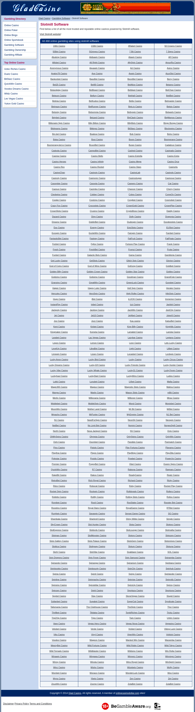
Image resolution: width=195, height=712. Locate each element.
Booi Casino (97, 139)
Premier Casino (59, 464)
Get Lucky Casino (59, 260)
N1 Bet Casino (173, 414)
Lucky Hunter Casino (173, 365)
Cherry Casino (173, 189)
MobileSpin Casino (97, 403)
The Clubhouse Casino (97, 607)
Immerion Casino (173, 299)
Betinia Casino (59, 101)
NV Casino (135, 431)
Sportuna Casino (173, 590)
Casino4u (173, 167)
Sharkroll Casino (97, 519)
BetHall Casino (135, 95)
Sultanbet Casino (59, 601)
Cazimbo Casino (97, 189)
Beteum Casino (59, 95)
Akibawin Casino (97, 57)
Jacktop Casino (97, 310)
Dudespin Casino (135, 222)
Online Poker (11, 30)
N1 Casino (59, 420)
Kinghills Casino (173, 326)
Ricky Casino (173, 480)
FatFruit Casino (135, 238)
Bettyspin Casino (135, 112)
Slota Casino (135, 524)
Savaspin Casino (97, 513)
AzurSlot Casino (173, 73)
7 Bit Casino (135, 51)
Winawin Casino (59, 656)
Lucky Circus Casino (173, 359)
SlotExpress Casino (59, 530)
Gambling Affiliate (13, 54)
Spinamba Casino (173, 557)
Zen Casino (135, 678)
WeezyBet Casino (59, 645)
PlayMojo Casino (135, 453)
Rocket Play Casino (173, 486)
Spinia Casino (59, 574)
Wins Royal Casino (135, 662)
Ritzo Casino (59, 486)
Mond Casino (135, 403)
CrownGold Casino (135, 205)
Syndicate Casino (173, 601)
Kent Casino (59, 326)
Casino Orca (173, 161)
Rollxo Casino (173, 497)
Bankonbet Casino (59, 79)
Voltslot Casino (173, 634)
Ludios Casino (173, 376)
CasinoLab (135, 172)
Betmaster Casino (173, 101)
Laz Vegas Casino (97, 337)
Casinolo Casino (173, 172)
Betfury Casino (97, 95)
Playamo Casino (173, 447)
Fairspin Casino (135, 233)
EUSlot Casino (173, 227)
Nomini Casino (135, 425)
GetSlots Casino (97, 260)
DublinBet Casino (97, 222)
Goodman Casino (135, 277)
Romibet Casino (59, 502)
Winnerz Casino (135, 656)
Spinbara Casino (173, 563)
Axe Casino (97, 73)
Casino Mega (135, 161)
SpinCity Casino (135, 568)
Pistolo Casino (97, 447)
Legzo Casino (59, 343)
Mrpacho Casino (59, 414)
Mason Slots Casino (135, 392)
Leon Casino (135, 343)
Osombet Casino (97, 442)
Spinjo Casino (135, 574)
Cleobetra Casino (59, 194)
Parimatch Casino (173, 442)
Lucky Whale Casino (97, 370)
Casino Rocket (97, 167)
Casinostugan (135, 178)
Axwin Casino (135, 73)
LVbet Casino (135, 381)
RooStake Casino (135, 502)
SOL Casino (173, 552)
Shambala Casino (59, 519)
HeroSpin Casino (97, 293)
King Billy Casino (135, 326)
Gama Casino (135, 255)
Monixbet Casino (173, 403)
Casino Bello (97, 156)
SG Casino (173, 513)
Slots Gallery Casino (59, 541)
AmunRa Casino (173, 62)
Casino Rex (59, 167)
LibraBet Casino (97, 348)
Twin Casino (135, 618)
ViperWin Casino (135, 634)
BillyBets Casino (135, 123)
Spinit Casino (97, 574)
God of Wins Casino (97, 266)
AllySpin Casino (135, 62)
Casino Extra (173, 156)
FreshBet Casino (97, 249)
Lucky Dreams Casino (59, 365)
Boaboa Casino (97, 134)
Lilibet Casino (173, 348)
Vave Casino (59, 623)
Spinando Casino (59, 563)
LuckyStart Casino (97, 376)
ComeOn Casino (173, 194)
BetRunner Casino (97, 106)
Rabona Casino (135, 469)
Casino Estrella (135, 156)
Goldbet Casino (173, 266)
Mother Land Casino (97, 409)
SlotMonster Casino (97, 535)
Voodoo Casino (59, 640)
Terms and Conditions (40, 703)
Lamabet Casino (135, 332)
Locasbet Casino (135, 354)
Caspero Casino (135, 183)
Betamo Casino (173, 84)
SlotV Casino (59, 552)
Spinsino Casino (59, 585)
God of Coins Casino (59, 266)
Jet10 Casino (97, 315)
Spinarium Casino (135, 563)
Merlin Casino (59, 398)
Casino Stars (135, 167)
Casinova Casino (173, 178)
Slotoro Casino (135, 535)
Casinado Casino (173, 150)
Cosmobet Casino (173, 200)
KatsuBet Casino (173, 321)
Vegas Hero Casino (97, 623)
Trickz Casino (173, 612)
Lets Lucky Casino (173, 343)
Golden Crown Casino (97, 271)
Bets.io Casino (135, 106)
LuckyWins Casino (135, 376)
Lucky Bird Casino (97, 359)
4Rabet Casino (135, 46)
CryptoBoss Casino (135, 211)
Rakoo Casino (97, 475)
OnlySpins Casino (135, 436)
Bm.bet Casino (59, 134)
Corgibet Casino (135, 200)
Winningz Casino (173, 656)
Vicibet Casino (135, 629)
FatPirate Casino (173, 238)
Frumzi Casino (135, 249)
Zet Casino (173, 678)
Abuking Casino (59, 57)
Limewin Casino (59, 354)
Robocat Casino (97, 486)
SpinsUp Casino (135, 585)
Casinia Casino (59, 156)
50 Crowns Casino (173, 46)
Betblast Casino (135, 90)
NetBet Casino (59, 425)
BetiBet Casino (173, 95)
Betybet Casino (59, 117)
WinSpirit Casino (173, 662)
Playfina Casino (59, 453)
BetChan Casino (173, 90)
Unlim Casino (173, 618)
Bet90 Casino (97, 84)
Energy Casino (97, 227)
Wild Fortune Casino (97, 645)
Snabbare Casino (135, 552)
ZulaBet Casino (173, 684)
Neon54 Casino (135, 420)
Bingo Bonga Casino (173, 123)
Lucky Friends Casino (135, 365)
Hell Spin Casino (135, 288)
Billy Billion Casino (97, 123)
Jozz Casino (97, 321)
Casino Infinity (97, 161)
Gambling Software (61, 18)
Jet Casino (59, 315)
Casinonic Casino (97, 178)
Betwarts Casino (173, 112)
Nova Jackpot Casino (97, 431)
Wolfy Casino (173, 667)
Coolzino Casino (97, 200)
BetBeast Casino (97, 90)
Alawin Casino (135, 57)
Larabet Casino (59, 337)
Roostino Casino (59, 508)
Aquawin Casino (97, 68)
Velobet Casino (59, 629)
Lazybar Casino (135, 337)
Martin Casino (97, 392)
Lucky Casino (135, 359)
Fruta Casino (173, 249)
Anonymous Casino (59, 68)
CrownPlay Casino (173, 205)
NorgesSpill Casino (173, 425)
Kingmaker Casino (59, 332)
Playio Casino (97, 453)
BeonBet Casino (135, 79)
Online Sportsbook (13, 40)
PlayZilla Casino (173, 453)
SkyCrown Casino (59, 524)
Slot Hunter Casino (97, 524)
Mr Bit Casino (135, 409)
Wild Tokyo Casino (173, 645)
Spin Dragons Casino (59, 557)
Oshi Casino (59, 442)
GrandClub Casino (173, 277)
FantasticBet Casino (59, 238)
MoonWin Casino (59, 409)
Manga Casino (59, 392)
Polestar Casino (59, 458)
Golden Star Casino (135, 271)
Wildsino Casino (135, 651)
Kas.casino (135, 321)
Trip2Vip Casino (59, 618)
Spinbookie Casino (59, 568)
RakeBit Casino (59, 475)
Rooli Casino (97, 502)
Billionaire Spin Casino (59, 123)
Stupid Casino (173, 596)
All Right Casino (97, 62)
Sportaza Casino (135, 590)
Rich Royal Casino (97, 480)
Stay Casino (97, 596)
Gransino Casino (59, 282)
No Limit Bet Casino (97, 425)
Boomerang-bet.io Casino (59, 145)
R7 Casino (97, 469)
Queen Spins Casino (173, 464)
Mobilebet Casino (59, 403)
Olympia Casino (97, 436)
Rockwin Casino (97, 491)
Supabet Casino (97, 601)
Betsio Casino (173, 106)
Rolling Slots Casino (135, 497)
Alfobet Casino (59, 62)
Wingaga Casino (97, 656)
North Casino (59, 431)
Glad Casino (44, 18)
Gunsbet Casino (173, 282)
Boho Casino (173, 134)
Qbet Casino (135, 464)
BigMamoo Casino (173, 117)
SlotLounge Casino (135, 530)
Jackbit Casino (173, 304)
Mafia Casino (173, 381)
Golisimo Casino (97, 277)
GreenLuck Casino (135, 282)
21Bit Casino (97, 46)
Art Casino (135, 68)
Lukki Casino (59, 381)
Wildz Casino (11, 93)
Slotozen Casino (173, 535)
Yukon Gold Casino (14, 103)
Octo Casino (173, 431)
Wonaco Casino (97, 673)
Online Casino (11, 25)
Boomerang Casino (173, 139)
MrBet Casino (173, 409)
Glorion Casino (173, 260)
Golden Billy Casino (59, 271)
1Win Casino (59, 46)
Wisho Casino (97, 667)
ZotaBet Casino (135, 684)
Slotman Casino (59, 535)
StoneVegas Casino (135, 596)
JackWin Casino (135, 310)
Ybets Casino (97, 678)
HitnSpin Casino (173, 293)
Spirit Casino (97, 590)
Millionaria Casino (97, 398)
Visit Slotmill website (50, 34)
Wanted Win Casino (135, 640)
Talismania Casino (59, 607)
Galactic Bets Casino (97, 255)
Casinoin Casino (97, 172)
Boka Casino (59, 139)
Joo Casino (59, 321)
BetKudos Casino (97, 101)
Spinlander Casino (173, 574)
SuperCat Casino (135, 601)
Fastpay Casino (97, 238)
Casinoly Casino (59, 178)
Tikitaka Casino (97, 612)
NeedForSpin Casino (97, 420)
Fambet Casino (173, 233)
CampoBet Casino (97, 150)
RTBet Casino (173, 508)
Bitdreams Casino (59, 128)
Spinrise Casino (135, 579)
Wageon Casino (97, 640)
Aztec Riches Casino (15, 69)
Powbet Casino (135, 458)
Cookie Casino (59, 200)
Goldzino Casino (59, 277)
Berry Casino (173, 79)
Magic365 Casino (59, 387)
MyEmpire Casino (135, 414)
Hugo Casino (59, 299)
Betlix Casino (135, 101)
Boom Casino (135, 139)
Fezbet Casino (59, 244)
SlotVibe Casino (97, 552)
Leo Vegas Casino (13, 98)
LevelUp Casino (59, 348)
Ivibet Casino (97, 304)
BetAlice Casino (135, 84)
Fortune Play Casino (135, 244)
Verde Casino (97, 629)
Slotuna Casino (173, 546)
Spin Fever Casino (97, 557)
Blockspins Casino (173, 128)
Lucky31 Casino (135, 370)
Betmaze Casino (59, 106)
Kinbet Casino (97, 326)
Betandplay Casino (59, 90)
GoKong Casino (135, 266)
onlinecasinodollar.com (127, 693)
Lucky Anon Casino (59, 359)
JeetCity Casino (173, 310)
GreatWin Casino (97, 282)
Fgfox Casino (97, 244)
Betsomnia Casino (97, 112)
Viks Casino (59, 634)
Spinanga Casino (97, 563)
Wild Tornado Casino (59, 651)
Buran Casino (135, 145)
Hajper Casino (59, 288)
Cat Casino (173, 183)
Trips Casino (97, 618)
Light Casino (135, 348)
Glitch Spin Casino (135, 260)
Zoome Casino (97, 684)
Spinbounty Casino (97, 568)
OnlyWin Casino (173, 436)
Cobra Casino (135, 194)
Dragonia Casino (173, 216)
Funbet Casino (59, 255)
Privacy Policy (21, 703)
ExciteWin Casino (97, 233)
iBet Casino (97, 299)
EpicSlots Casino (135, 227)
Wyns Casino (59, 678)
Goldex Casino (173, 271)
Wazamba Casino (173, 640)
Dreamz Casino (59, 222)
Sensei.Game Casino (135, 513)
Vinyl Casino (97, 634)
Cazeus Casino (59, 189)
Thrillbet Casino (59, 612)
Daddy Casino (173, 211)
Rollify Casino (97, 497)
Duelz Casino (11, 74)
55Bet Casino (59, 51)
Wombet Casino (59, 673)
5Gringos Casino (97, 51)
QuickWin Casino (59, 469)
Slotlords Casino (97, 530)
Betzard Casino (97, 117)
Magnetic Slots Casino (135, 387)
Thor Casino (173, 607)
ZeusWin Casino (59, 684)
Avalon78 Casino (59, 73)
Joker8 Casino (173, 315)
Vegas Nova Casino (135, 623)
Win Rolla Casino (173, 651)
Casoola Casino (97, 183)
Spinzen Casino (59, 590)
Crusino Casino (97, 211)
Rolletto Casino (59, 497)
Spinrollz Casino (173, 579)
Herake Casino (173, 288)
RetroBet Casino (59, 480)
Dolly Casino (135, 216)
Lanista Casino (173, 332)
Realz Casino (173, 475)
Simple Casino (173, 519)
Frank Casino (173, 244)
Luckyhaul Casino (59, 376)
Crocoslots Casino (97, 205)
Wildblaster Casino (97, 651)
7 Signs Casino (173, 51)
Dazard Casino (59, 216)
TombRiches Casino (135, 612)
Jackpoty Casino (59, 310)
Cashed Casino (135, 150)
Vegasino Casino (173, 623)
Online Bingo (11, 35)
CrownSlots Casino (59, 211)
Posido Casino (97, 458)
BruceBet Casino (97, 145)
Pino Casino (59, 447)
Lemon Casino (97, 343)
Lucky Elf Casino (97, 365)
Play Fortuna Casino (135, 447)
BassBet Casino (97, 79)
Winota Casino (97, 662)
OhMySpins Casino (59, 436)
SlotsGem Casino (135, 541)
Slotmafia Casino (173, 530)
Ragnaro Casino (173, 469)
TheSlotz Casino (135, 607)
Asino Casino (173, 68)
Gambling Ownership (15, 50)
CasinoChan (59, 172)
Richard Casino (135, 480)
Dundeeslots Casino (173, 222)
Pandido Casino (135, 442)
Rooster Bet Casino (173, 502)
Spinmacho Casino (97, 579)
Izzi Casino (135, 304)
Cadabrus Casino (173, 145)
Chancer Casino (135, 189)
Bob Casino (135, 134)
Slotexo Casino (173, 524)
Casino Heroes (59, 161)
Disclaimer (8, 703)
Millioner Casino (135, 398)
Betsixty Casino (59, 112)
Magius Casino (97, 387)
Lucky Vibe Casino (59, 370)
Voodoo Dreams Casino (16, 89)
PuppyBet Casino (97, 464)
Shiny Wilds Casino (135, 519)
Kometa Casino (97, 332)
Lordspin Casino (173, 354)
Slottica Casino (59, 546)
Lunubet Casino (97, 381)
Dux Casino (59, 227)
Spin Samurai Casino (135, 557)
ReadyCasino (135, 475)
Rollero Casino (173, 491)
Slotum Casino (135, 546)
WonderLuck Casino (135, 673)
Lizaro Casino (97, 354)
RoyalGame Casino (135, 508)
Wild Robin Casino (135, 645)
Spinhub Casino (173, 568)
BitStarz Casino (135, 128)
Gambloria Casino (173, 255)
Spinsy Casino (173, 585)
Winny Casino (59, 662)
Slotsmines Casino (173, 541)
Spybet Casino (59, 596)
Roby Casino (135, 486)
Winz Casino (59, 667)
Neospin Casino (173, 420)
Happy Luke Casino (97, 288)
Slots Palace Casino (97, 541)
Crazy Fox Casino (59, 205)
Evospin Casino (59, 233)
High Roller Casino (135, 293)
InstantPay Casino (59, 304)
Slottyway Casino (97, 546)
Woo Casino (173, 673)
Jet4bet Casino (135, 315)
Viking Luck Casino (173, 629)
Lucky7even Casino (173, 370)
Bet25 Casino (59, 84)
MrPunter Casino (97, 414)
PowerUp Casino (173, 458)
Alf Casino (173, 57)
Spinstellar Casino (97, 585)
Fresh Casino (59, 249)
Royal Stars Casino (97, 508)
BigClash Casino (135, 117)
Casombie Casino (59, 183)
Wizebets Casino (135, 667)
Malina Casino (173, 387)
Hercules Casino (59, 293)
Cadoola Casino (59, 150)
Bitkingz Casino (97, 128)
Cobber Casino (97, 194)
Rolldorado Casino (135, 491)
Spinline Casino (59, 579)
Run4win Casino (59, 513)
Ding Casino (97, 216)
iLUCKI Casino (135, 299)
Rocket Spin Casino (59, 491)
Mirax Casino (173, 398)
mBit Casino (173, 392)
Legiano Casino (173, 337)
